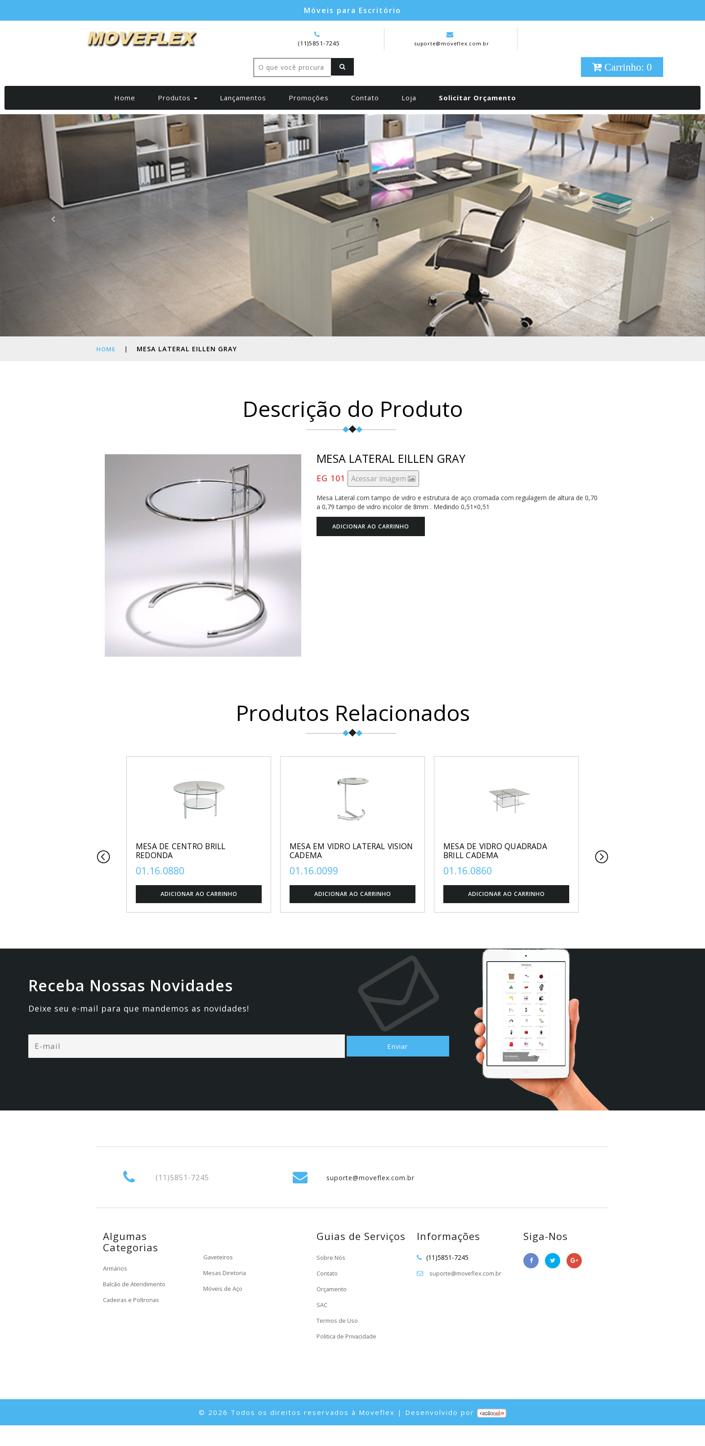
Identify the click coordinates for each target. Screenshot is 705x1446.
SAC (322, 1325)
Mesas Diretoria (226, 1293)
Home (128, 116)
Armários (116, 1289)
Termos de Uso (339, 1341)
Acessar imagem (383, 497)
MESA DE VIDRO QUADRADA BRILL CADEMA (502, 871)
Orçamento (333, 1309)
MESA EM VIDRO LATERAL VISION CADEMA (343, 871)
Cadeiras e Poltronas (133, 1320)
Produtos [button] (177, 116)
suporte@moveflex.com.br (451, 39)
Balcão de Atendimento (137, 1304)
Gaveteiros (219, 1278)
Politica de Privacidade (349, 1356)
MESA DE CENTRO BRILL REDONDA (186, 871)
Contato (365, 116)
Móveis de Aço (224, 1309)
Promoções (309, 116)
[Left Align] (267, 86)
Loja (409, 116)
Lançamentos (243, 116)
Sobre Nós (332, 1278)
